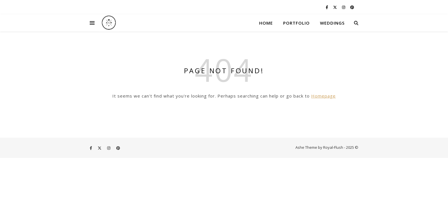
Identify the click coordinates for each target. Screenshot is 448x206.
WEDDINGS (332, 23)
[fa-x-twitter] (335, 7)
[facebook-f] (327, 7)
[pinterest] (352, 7)
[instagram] (344, 7)
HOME (266, 23)
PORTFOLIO (296, 23)
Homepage (323, 96)
